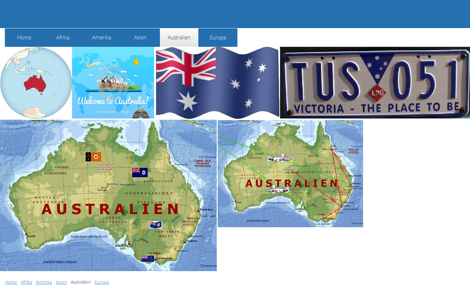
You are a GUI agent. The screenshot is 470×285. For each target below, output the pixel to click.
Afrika (26, 282)
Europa (102, 282)
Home (11, 282)
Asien (61, 282)
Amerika (44, 282)
